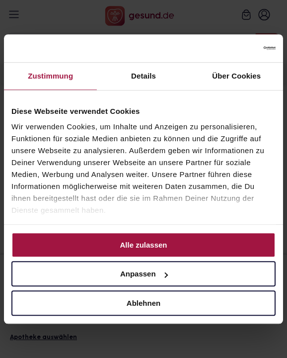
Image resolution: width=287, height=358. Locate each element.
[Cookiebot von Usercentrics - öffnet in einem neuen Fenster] (232, 48)
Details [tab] (143, 76)
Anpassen (144, 273)
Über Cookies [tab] (236, 76)
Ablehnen (143, 303)
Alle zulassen (143, 245)
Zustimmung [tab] (50, 76)
